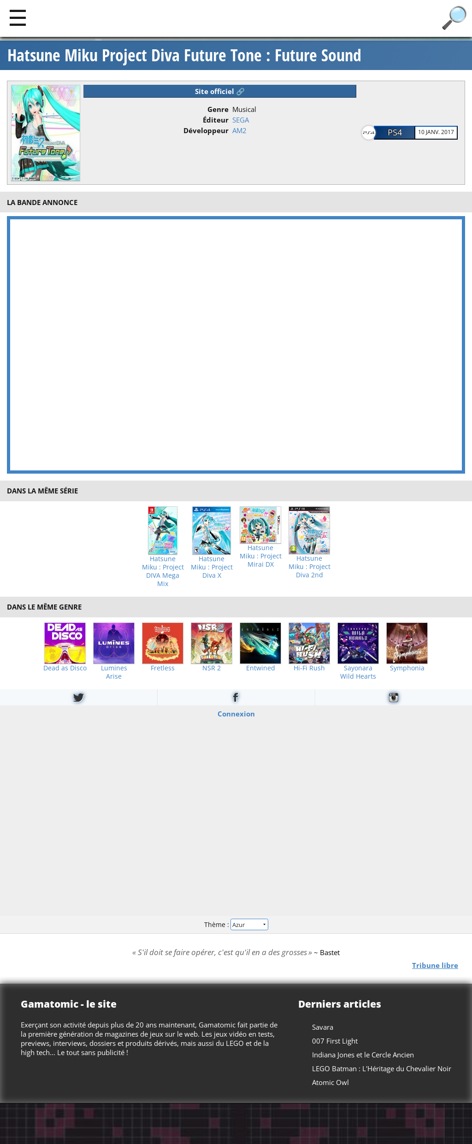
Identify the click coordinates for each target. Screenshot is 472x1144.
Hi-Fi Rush (309, 668)
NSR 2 (211, 668)
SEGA (240, 119)
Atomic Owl (330, 1082)
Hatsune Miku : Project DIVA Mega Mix (163, 571)
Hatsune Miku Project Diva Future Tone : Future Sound (184, 55)
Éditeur (216, 119)
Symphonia (407, 668)
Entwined (260, 668)
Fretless (163, 668)
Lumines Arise (114, 672)
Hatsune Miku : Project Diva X (212, 567)
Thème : (236, 924)
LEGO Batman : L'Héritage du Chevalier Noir (381, 1068)
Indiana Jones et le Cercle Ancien (363, 1054)
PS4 (395, 132)
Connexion (236, 713)
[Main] (17, 17)
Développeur (206, 130)
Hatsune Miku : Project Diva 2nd (309, 566)
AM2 (239, 130)
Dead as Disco (65, 668)
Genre (218, 109)
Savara (322, 1027)
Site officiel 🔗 (220, 91)
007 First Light (335, 1040)
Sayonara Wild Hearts (358, 672)
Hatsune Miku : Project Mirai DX (261, 556)
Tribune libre (435, 964)
